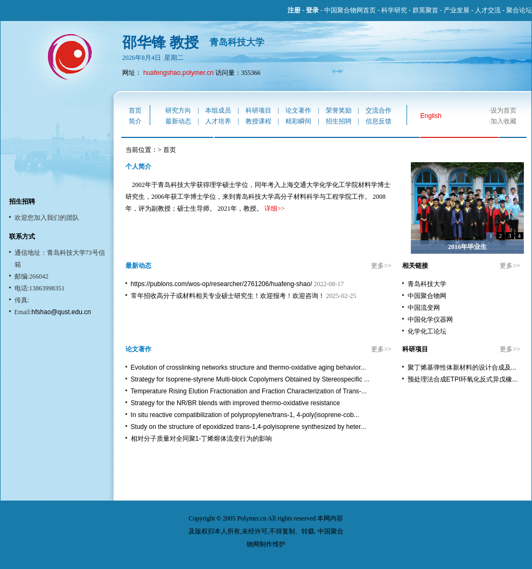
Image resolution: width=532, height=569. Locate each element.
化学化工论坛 (427, 331)
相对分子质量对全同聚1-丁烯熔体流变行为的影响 (201, 438)
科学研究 (394, 10)
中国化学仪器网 (430, 319)
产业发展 (457, 10)
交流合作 (378, 110)
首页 (135, 110)
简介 (135, 121)
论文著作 (298, 110)
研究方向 (178, 110)
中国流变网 (424, 307)
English (431, 116)
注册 (294, 10)
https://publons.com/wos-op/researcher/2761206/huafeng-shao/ (221, 284)
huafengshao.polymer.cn (178, 73)
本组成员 (218, 110)
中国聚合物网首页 (350, 10)
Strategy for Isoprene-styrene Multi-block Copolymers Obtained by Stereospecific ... (250, 379)
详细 (270, 208)
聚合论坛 (519, 10)
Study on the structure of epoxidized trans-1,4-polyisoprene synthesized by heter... (248, 427)
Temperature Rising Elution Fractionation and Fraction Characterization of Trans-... (249, 391)
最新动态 (178, 121)
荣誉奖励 (339, 110)
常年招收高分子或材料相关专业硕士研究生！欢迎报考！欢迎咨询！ (228, 296)
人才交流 (488, 10)
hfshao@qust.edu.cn (61, 312)
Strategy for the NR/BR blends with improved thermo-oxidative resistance (235, 403)
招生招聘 (339, 121)
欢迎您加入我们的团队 (47, 217)
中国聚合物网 (427, 296)
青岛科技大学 (427, 284)
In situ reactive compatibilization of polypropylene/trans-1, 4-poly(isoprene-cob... (245, 415)
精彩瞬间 (298, 121)
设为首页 (503, 110)
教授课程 (258, 121)
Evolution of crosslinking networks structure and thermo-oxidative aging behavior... (248, 367)
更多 (377, 265)
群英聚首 (425, 10)
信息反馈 (378, 121)
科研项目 (258, 110)
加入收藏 (503, 121)
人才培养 (218, 121)
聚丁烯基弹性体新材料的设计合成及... (462, 367)
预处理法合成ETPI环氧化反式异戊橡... (463, 379)
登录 (312, 10)
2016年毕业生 (467, 247)
